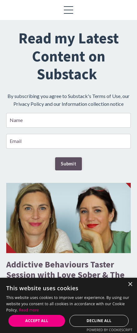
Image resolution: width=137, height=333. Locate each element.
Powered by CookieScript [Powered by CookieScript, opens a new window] (109, 329)
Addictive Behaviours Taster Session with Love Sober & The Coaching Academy (65, 275)
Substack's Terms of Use (94, 96)
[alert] (68, 305)
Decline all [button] (99, 320)
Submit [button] (68, 163)
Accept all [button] (36, 320)
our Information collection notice (89, 104)
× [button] (130, 284)
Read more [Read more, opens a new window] (29, 310)
